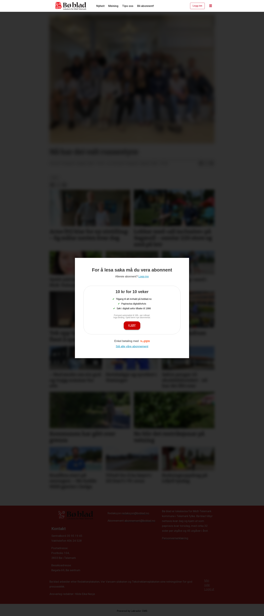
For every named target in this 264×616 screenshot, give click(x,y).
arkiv (54, 177)
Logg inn (197, 5)
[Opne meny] (210, 5)
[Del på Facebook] (200, 163)
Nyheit (100, 6)
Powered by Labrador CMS (132, 611)
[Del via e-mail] (211, 163)
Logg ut (209, 589)
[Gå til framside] (71, 5)
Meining (113, 6)
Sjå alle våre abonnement (132, 346)
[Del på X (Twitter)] (206, 163)
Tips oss (127, 6)
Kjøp (132, 325)
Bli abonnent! (145, 6)
